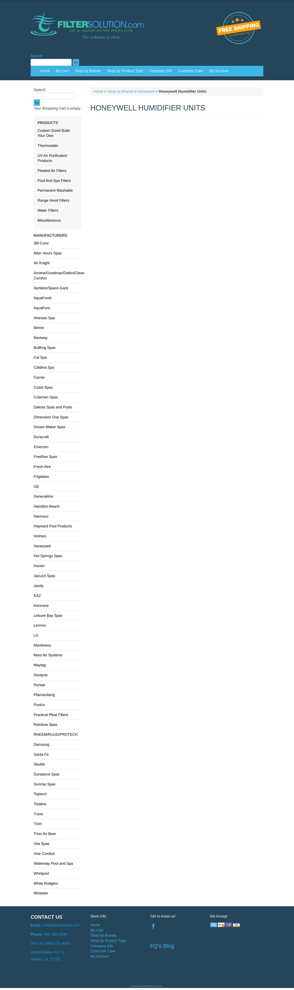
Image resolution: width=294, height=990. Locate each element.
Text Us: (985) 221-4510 (50, 943)
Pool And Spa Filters (54, 181)
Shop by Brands (88, 71)
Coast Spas (43, 387)
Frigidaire (41, 477)
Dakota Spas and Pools (53, 407)
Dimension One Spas (51, 417)
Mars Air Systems (48, 655)
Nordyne (41, 675)
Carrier (39, 377)
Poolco (39, 705)
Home (45, 71)
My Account (218, 71)
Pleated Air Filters (52, 171)
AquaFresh (43, 298)
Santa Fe (41, 754)
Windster (41, 893)
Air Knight (42, 263)
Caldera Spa (44, 367)
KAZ (37, 596)
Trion (38, 824)
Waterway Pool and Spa (53, 863)
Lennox (40, 625)
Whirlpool (41, 873)
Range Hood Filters (53, 200)
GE (36, 487)
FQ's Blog (162, 946)
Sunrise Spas (45, 784)
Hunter (39, 566)
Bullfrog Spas (45, 348)
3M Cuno (41, 243)
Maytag (40, 665)
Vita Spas (41, 844)
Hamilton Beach (47, 506)
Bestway (41, 338)
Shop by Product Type (125, 71)
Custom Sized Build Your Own (54, 133)
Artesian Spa (44, 318)
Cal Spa (40, 357)
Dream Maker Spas (49, 427)
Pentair (39, 685)
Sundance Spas (47, 774)
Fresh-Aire (42, 467)
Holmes (40, 536)
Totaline (40, 804)
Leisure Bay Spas (48, 616)
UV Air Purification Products (52, 158)
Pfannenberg (44, 695)
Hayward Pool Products (53, 526)
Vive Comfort (44, 854)
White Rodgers (46, 883)
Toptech (40, 794)
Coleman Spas (46, 397)
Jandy (38, 586)
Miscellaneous (49, 220)
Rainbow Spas (45, 725)
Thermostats (48, 146)
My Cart (62, 71)
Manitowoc (42, 645)
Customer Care (190, 71)
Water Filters (48, 210)
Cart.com (158, 986)
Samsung (41, 744)
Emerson (41, 447)
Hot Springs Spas (48, 556)
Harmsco (41, 516)
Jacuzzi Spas (44, 576)
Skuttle (39, 764)
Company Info (160, 71)
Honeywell (42, 546)
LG (36, 635)
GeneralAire (43, 496)
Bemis (39, 328)
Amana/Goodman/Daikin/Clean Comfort (57, 275)
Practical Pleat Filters (51, 715)
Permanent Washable (55, 190)
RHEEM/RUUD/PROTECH (56, 735)
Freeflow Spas (45, 457)
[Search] (51, 62)
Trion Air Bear (45, 834)
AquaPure (42, 308)
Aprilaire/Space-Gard (51, 288)
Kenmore (41, 606)
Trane (38, 814)
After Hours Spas (48, 253)
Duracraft (41, 437)
